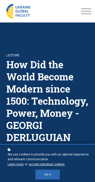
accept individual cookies (47, 164)
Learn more (16, 164)
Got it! (47, 174)
